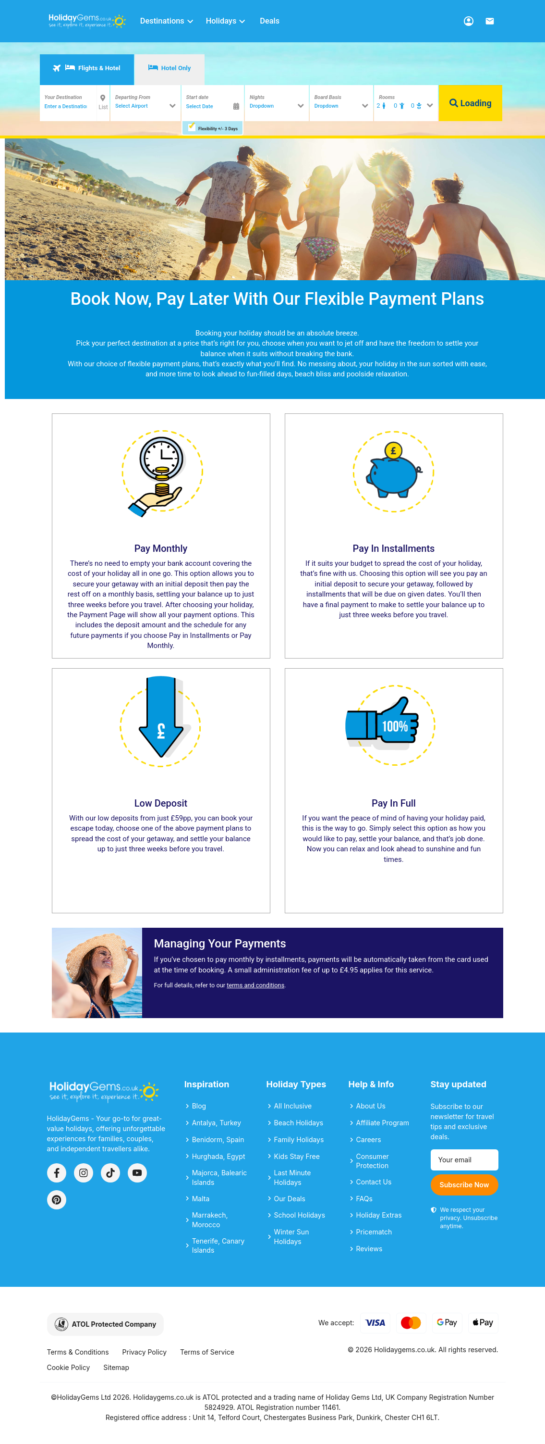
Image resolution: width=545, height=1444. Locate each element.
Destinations (167, 20)
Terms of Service (207, 1352)
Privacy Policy (144, 1352)
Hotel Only (169, 68)
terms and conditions (255, 985)
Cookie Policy (68, 1367)
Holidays (226, 20)
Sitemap (116, 1367)
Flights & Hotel (86, 68)
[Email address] (464, 1159)
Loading (470, 103)
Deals (269, 20)
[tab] (87, 69)
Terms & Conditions (78, 1352)
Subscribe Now (464, 1185)
